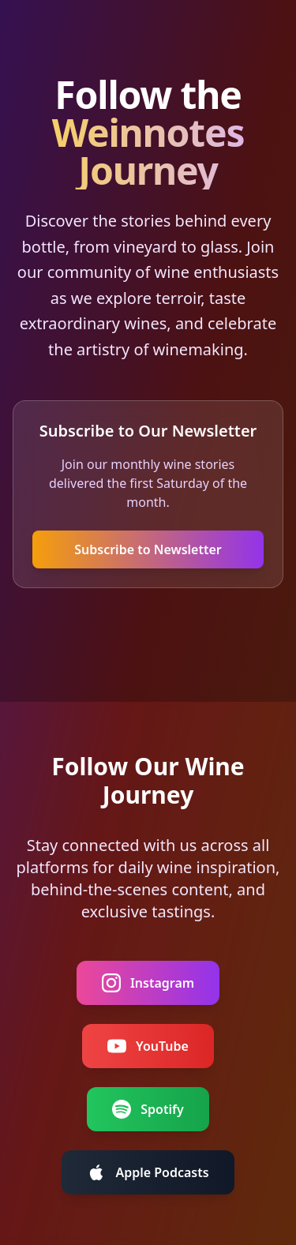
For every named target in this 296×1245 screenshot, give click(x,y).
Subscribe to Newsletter (148, 549)
